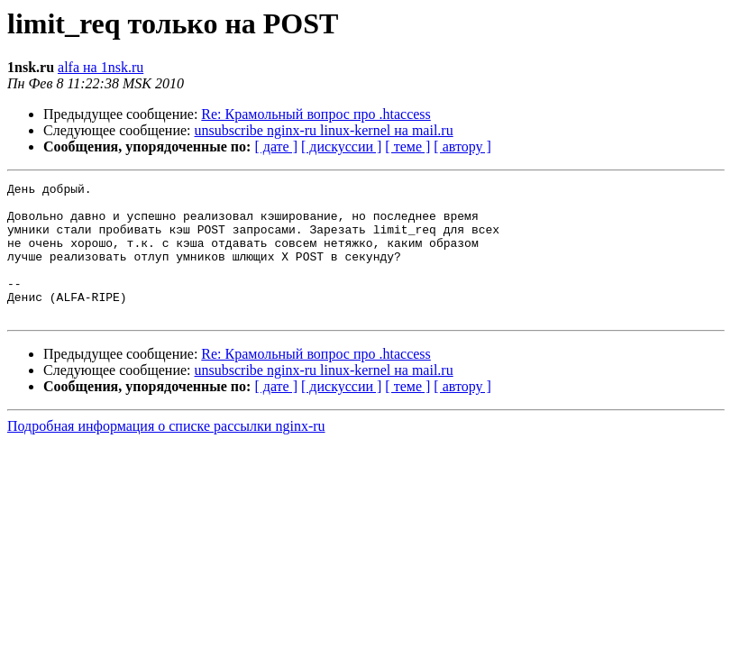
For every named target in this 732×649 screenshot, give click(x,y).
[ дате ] (275, 146)
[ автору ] (462, 146)
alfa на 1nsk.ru (100, 67)
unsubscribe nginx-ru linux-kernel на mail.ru (324, 130)
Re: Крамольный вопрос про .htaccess (315, 114)
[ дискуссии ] (341, 146)
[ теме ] (407, 146)
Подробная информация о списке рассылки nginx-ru (166, 453)
